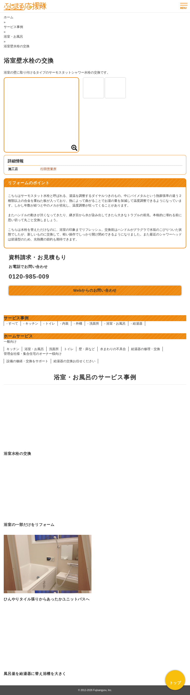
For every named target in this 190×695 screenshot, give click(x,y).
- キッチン (30, 323)
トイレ (69, 349)
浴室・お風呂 (13, 36)
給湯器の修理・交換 (145, 349)
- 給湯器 (136, 323)
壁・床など (87, 349)
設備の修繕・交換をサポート (27, 361)
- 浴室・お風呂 (115, 323)
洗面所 (54, 349)
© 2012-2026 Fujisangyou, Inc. (95, 690)
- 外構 (78, 323)
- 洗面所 (93, 323)
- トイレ (49, 323)
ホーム (8, 17)
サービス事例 (13, 27)
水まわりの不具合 (113, 349)
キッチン (12, 349)
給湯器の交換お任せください (74, 361)
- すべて (12, 323)
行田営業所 (48, 169)
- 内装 (64, 323)
